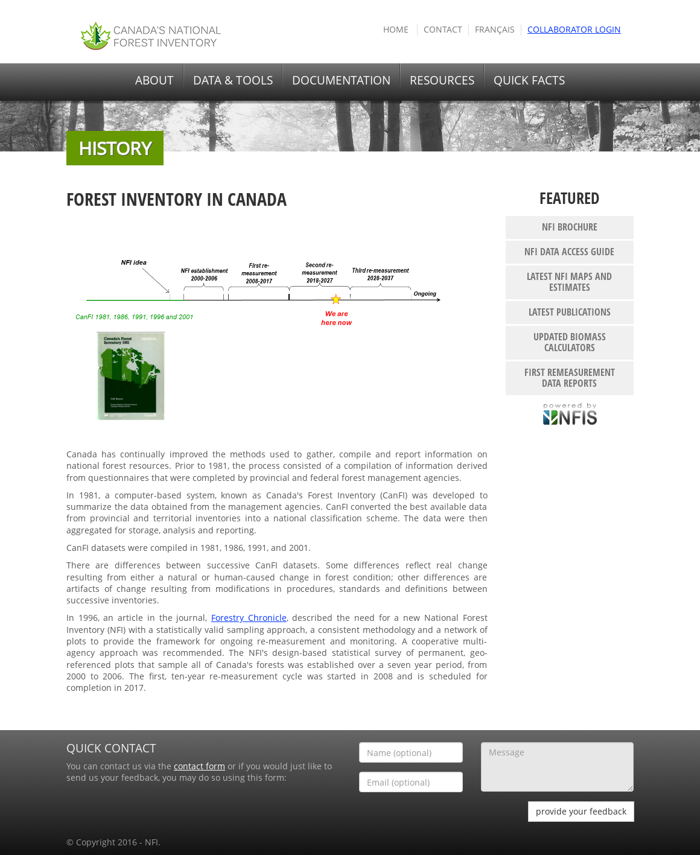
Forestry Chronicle (249, 617)
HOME (396, 29)
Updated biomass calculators (569, 342)
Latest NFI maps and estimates (569, 282)
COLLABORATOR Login (574, 29)
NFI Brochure (569, 227)
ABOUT (154, 80)
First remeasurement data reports (569, 378)
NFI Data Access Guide (569, 251)
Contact (443, 29)
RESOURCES (442, 80)
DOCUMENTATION (341, 80)
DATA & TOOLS (233, 80)
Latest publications (570, 312)
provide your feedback (581, 811)
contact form (199, 766)
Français (495, 29)
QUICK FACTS (529, 80)
